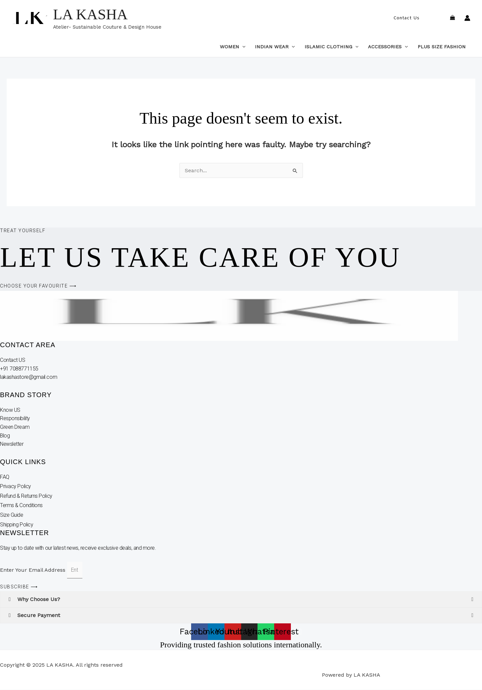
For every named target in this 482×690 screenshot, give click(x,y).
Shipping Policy (16, 524)
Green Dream (15, 427)
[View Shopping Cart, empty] (452, 18)
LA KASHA (90, 14)
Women (233, 46)
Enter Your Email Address (33, 570)
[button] (406, 18)
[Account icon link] (467, 18)
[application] (242, 46)
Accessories (388, 46)
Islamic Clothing (332, 46)
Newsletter (12, 444)
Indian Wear (275, 46)
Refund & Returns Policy (26, 496)
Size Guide (11, 515)
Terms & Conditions (21, 505)
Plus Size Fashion (442, 46)
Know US (10, 410)
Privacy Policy (15, 486)
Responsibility (15, 418)
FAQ (4, 477)
